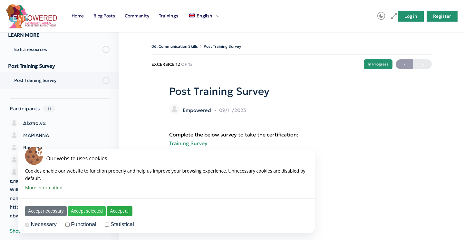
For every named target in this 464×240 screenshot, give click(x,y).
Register (442, 16)
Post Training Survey (222, 46)
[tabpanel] (291, 139)
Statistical (118, 224)
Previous (404, 64)
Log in (410, 16)
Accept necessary (42, 211)
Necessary (40, 224)
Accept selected (83, 211)
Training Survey (188, 143)
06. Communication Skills (174, 46)
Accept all (116, 211)
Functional (79, 224)
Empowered (197, 110)
